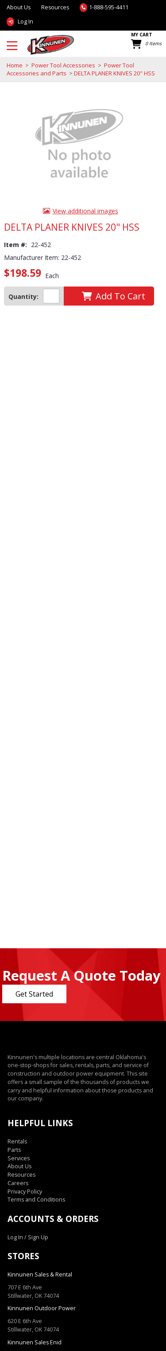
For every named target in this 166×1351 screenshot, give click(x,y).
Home (15, 65)
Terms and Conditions (36, 1199)
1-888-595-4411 (108, 7)
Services (19, 1158)
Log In (25, 21)
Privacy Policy (25, 1191)
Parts (14, 1150)
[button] (113, 296)
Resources (55, 7)
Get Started (34, 994)
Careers (18, 1183)
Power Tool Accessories (63, 65)
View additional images (85, 211)
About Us (19, 1166)
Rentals (17, 1141)
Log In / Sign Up (28, 1237)
